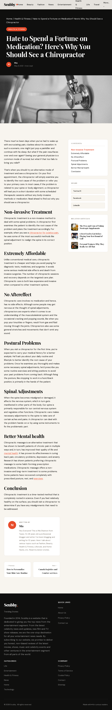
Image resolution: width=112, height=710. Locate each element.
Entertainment (65, 4)
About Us (62, 613)
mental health (11, 453)
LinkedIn (76, 208)
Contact (61, 680)
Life (88, 4)
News (51, 4)
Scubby (11, 4)
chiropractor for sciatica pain (43, 232)
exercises (38, 478)
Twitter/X (77, 193)
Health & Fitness (22, 18)
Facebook (77, 201)
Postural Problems (79, 162)
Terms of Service (65, 671)
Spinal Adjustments (79, 166)
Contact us (63, 623)
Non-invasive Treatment (82, 151)
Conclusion (76, 173)
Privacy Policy (64, 618)
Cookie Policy (64, 675)
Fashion (41, 4)
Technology (9, 689)
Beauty (30, 4)
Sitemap (61, 685)
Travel (97, 4)
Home (20, 4)
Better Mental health (80, 169)
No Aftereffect (77, 158)
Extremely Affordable (80, 155)
